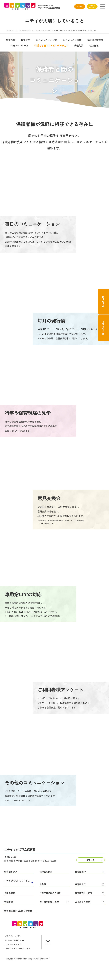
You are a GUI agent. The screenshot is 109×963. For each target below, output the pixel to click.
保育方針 (10, 40)
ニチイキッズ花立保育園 (43, 31)
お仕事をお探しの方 (92, 6)
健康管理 (93, 45)
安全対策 (78, 45)
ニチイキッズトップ (12, 31)
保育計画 (25, 40)
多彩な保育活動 (95, 40)
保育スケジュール (20, 45)
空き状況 (80, 6)
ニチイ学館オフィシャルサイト (17, 948)
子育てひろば (103, 328)
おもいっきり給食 (72, 40)
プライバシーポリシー (13, 936)
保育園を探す (26, 31)
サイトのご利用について (14, 940)
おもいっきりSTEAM (46, 40)
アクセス (91, 860)
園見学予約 (103, 302)
